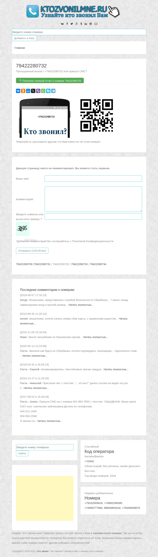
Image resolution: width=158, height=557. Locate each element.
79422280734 (98, 264)
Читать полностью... (81, 304)
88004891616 (112, 507)
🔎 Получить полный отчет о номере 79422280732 (49, 80)
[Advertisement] (45, 498)
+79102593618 (94, 502)
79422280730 (24, 264)
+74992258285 (113, 502)
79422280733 (79, 264)
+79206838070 (131, 507)
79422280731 (42, 264)
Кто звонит (43, 551)
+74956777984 (94, 507)
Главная (20, 47)
